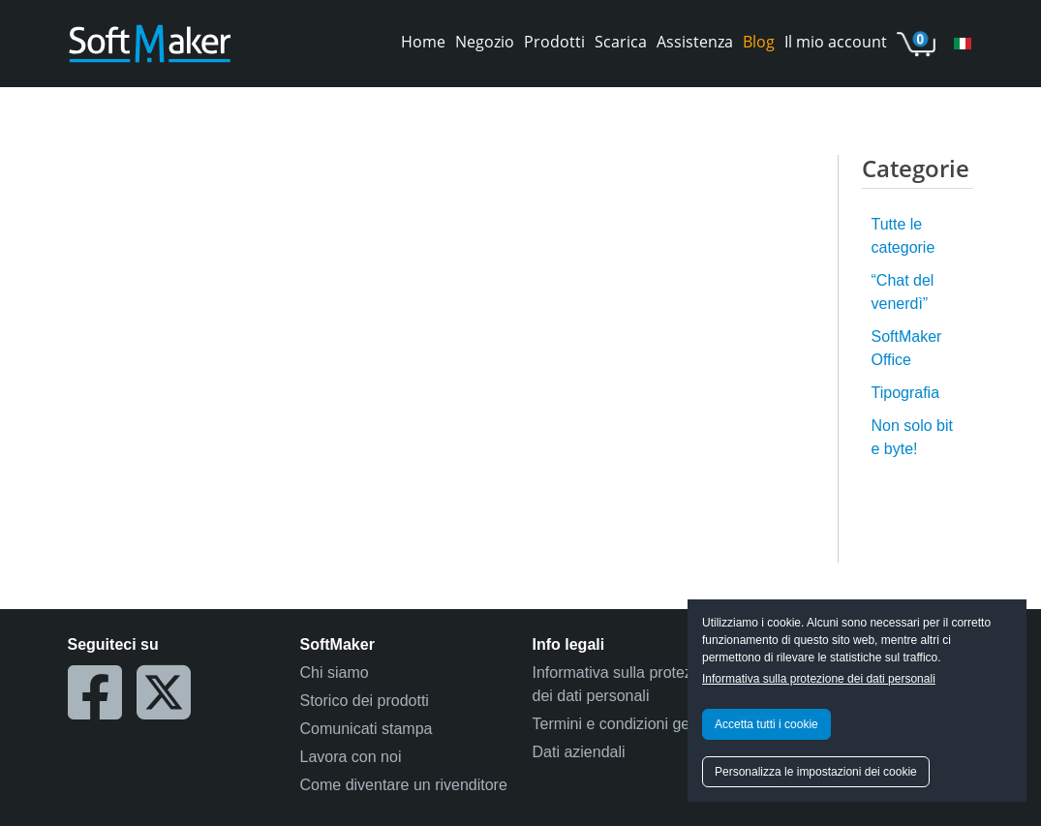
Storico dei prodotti (364, 700)
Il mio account (835, 41)
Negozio (484, 41)
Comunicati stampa (366, 728)
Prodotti (554, 41)
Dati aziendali (579, 752)
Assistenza (695, 41)
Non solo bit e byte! (913, 437)
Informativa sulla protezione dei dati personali (818, 679)
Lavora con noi (351, 757)
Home (423, 41)
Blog (759, 41)
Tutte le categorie (903, 236)
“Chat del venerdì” (903, 292)
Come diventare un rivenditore (403, 785)
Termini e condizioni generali (630, 724)
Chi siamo (334, 672)
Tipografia (906, 392)
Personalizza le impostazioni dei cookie (816, 772)
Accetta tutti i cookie (766, 724)
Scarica (621, 41)
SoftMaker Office (907, 348)
